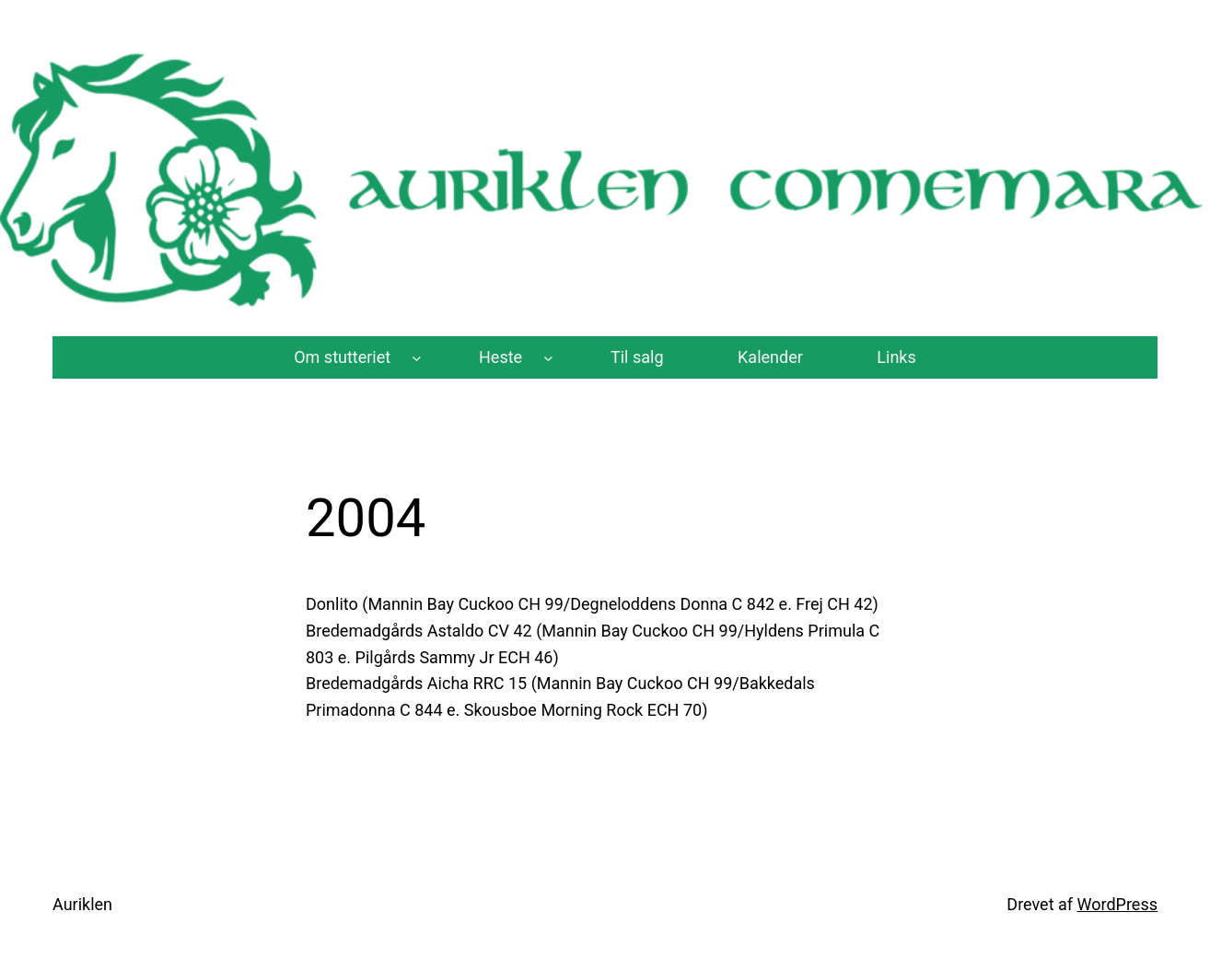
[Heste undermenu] (548, 358)
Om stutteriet (342, 357)
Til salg (637, 357)
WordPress (1117, 904)
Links (896, 357)
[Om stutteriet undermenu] (417, 358)
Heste (500, 357)
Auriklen (82, 904)
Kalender (770, 357)
